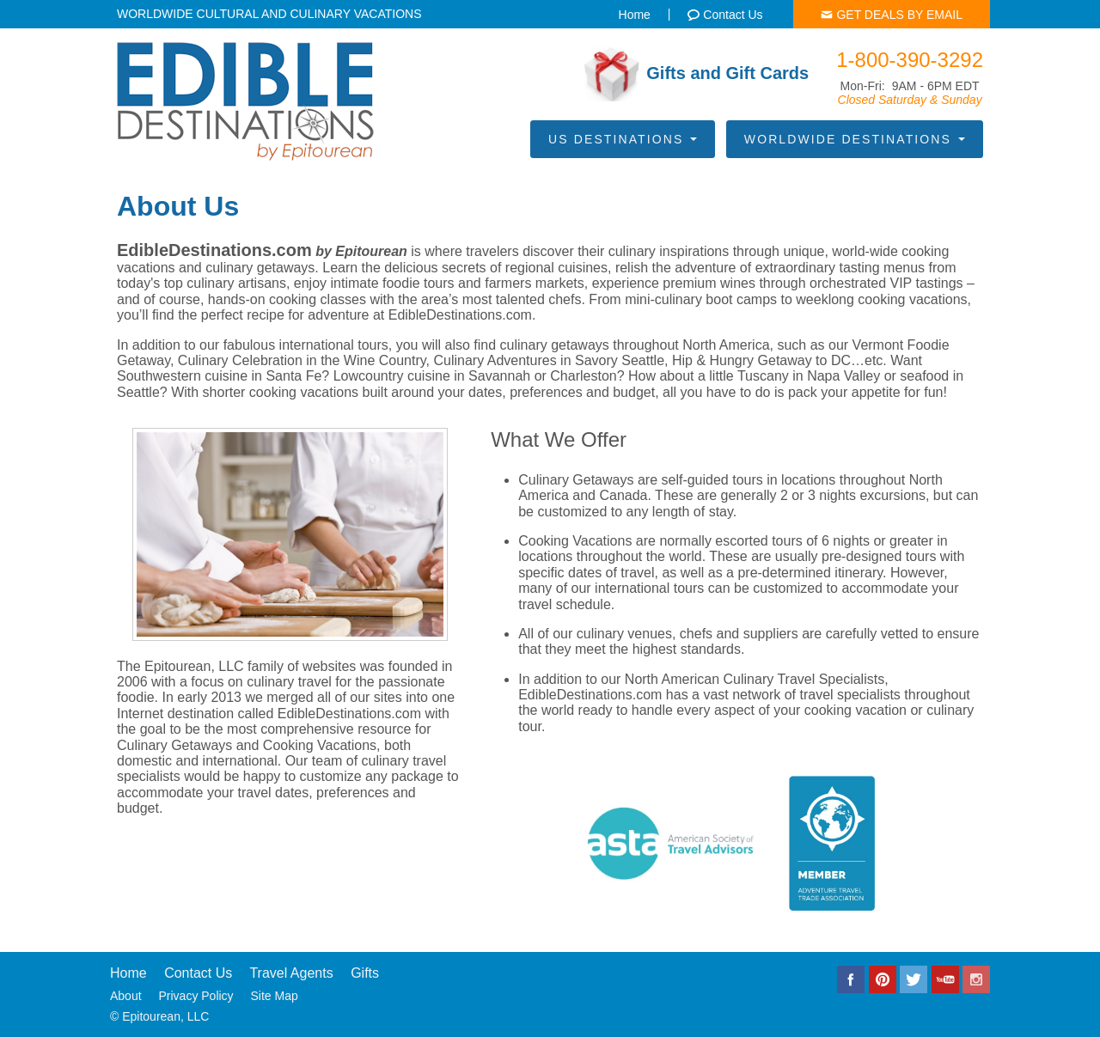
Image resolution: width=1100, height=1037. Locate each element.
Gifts (365, 973)
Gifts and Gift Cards (696, 73)
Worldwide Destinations (854, 139)
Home (128, 973)
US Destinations (622, 139)
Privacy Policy (195, 996)
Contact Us (198, 973)
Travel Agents (291, 973)
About (126, 996)
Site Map (274, 996)
